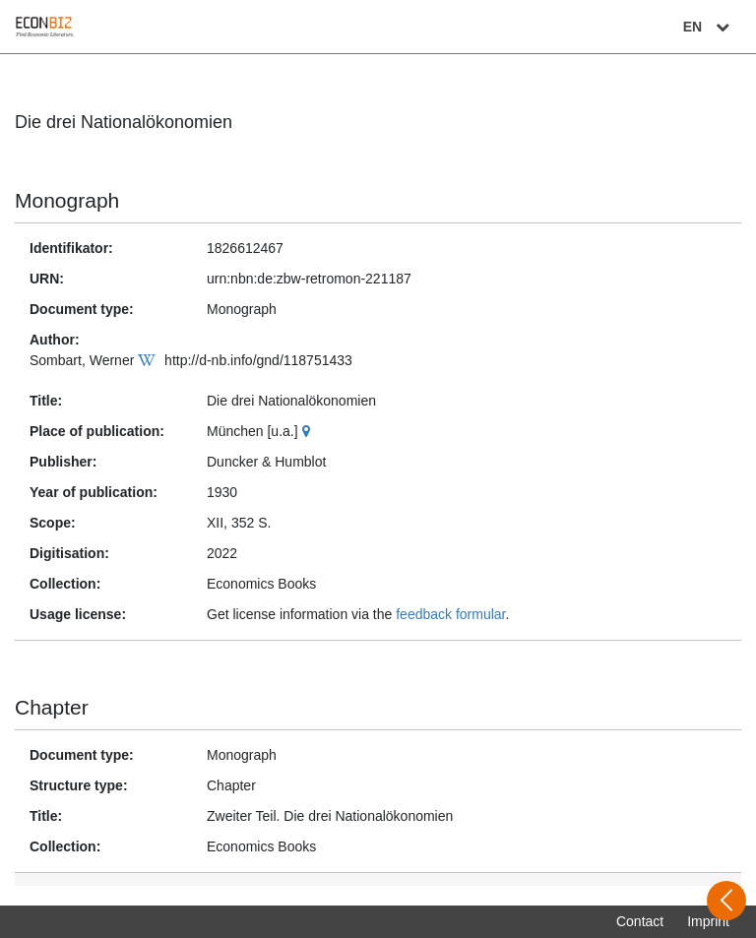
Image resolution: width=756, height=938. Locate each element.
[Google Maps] (308, 431)
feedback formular (450, 614)
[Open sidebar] (726, 900)
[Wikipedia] (149, 360)
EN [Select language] (708, 26)
